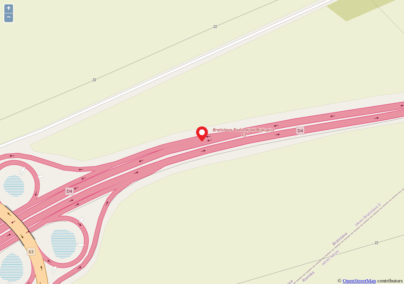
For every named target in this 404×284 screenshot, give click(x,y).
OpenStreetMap (359, 281)
